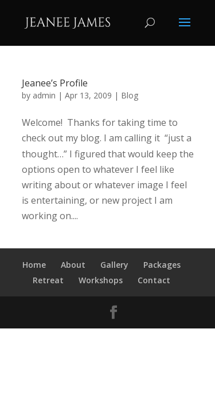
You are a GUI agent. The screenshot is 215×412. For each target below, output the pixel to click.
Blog (129, 95)
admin (44, 95)
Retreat (48, 280)
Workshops (101, 280)
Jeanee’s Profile (55, 83)
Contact (154, 280)
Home (34, 264)
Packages (162, 264)
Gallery (114, 264)
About (73, 264)
